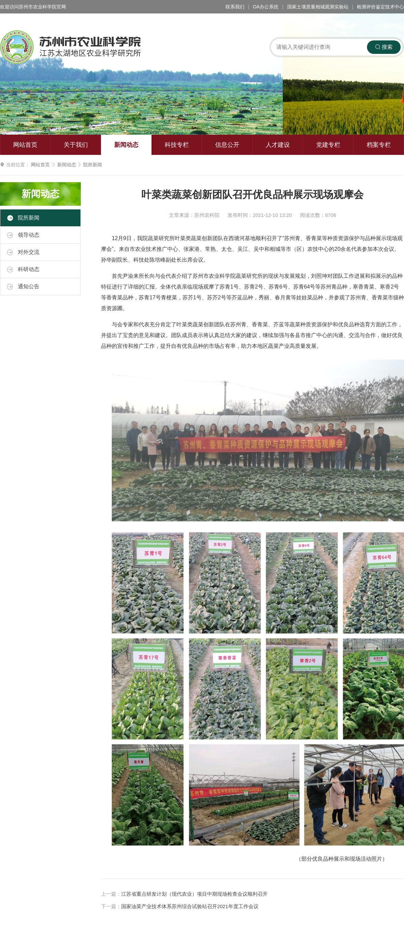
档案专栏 (379, 144)
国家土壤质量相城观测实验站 (317, 6)
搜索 (384, 47)
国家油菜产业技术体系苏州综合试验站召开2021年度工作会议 (190, 906)
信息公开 (227, 144)
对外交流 (23, 252)
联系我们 (235, 6)
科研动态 (23, 269)
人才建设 (278, 144)
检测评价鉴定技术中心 (380, 6)
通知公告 (23, 287)
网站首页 (25, 144)
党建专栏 (328, 144)
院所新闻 (92, 164)
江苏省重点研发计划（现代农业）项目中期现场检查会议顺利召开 (194, 894)
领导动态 (23, 235)
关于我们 (76, 144)
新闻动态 (126, 144)
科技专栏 (177, 144)
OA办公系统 (265, 6)
